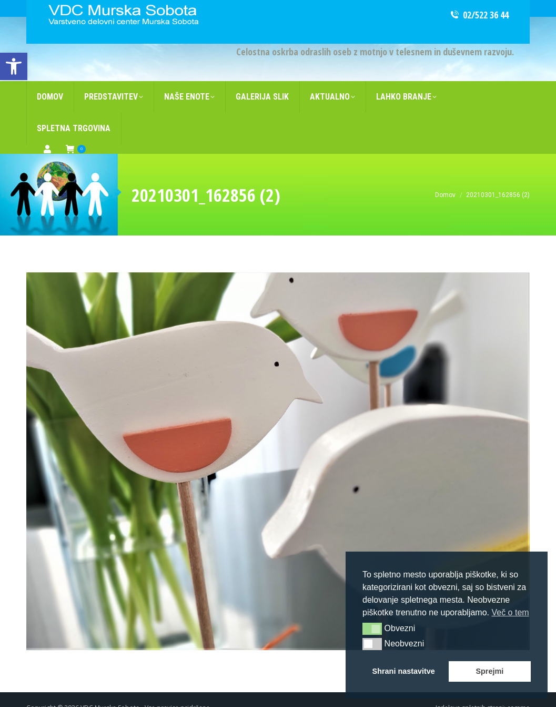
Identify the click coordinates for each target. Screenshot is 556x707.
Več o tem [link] (510, 612)
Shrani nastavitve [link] (403, 671)
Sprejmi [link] (489, 671)
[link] (13, 66)
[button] (372, 628)
